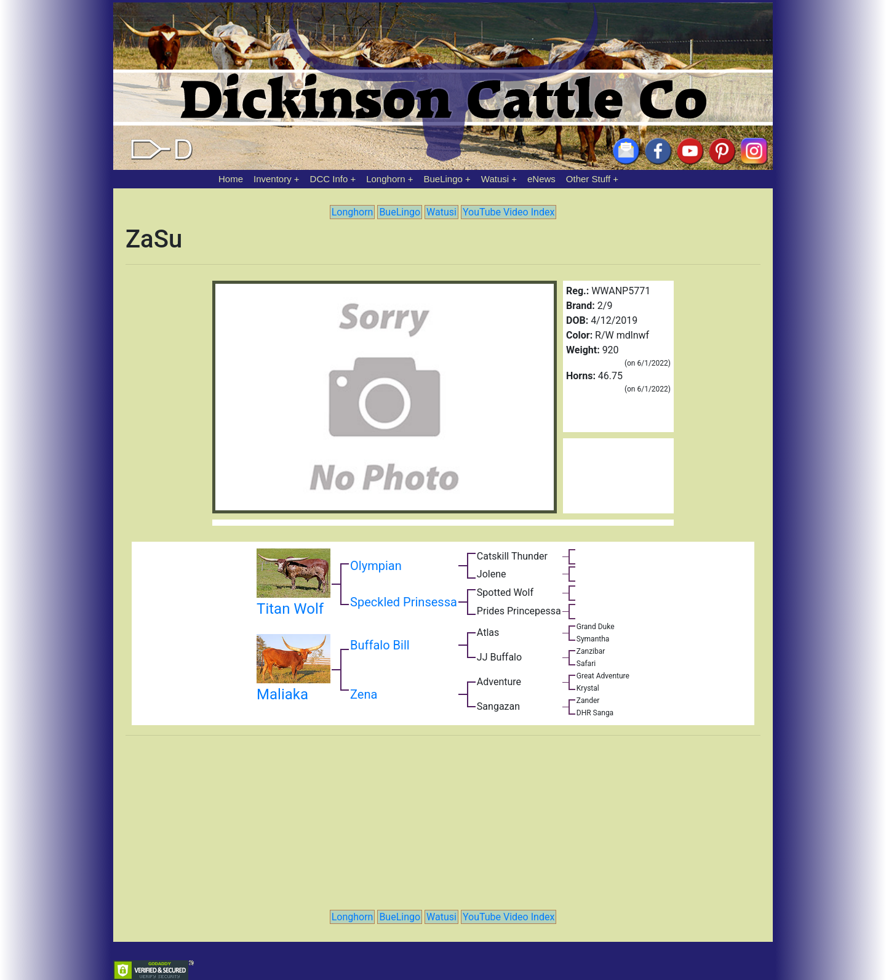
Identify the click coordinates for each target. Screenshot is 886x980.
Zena (363, 694)
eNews (541, 179)
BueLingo (443, 179)
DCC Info (329, 179)
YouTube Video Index (508, 212)
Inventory (272, 179)
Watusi (495, 179)
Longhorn (385, 179)
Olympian (376, 565)
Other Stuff (588, 179)
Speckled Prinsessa (403, 602)
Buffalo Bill (380, 645)
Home (230, 179)
